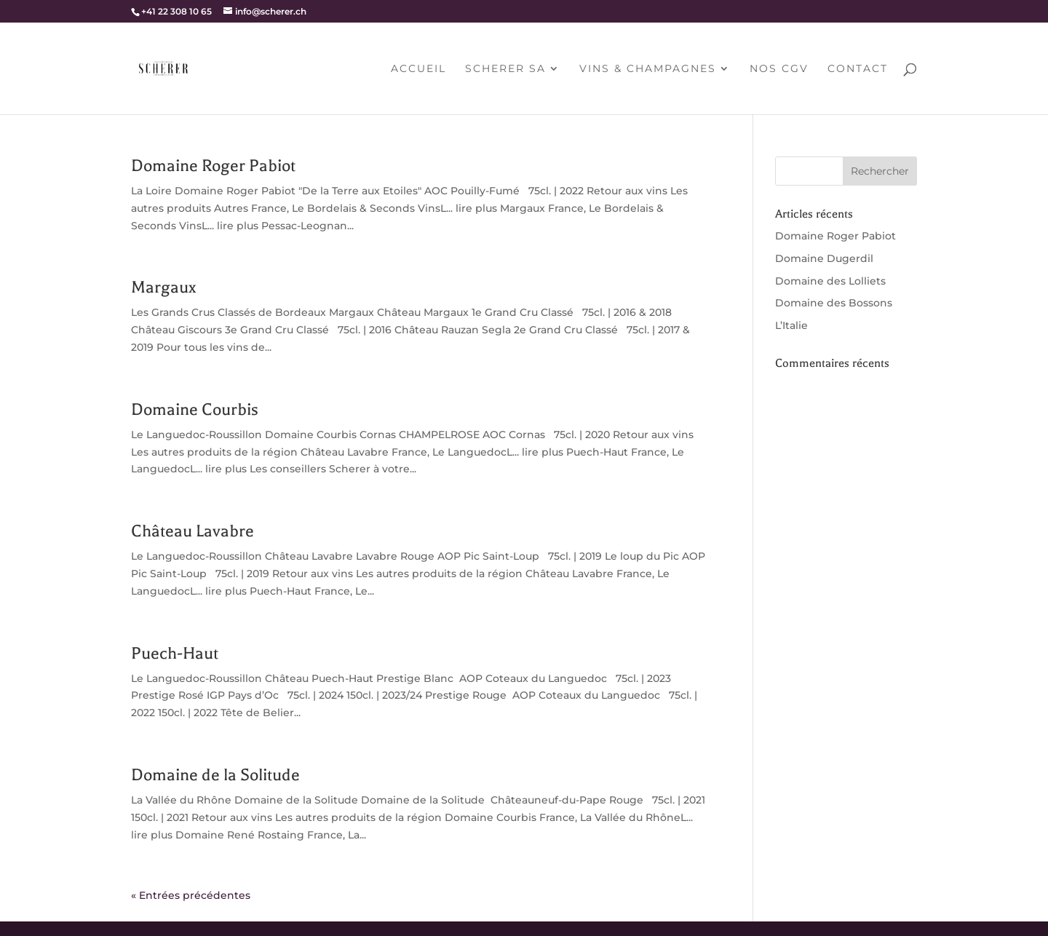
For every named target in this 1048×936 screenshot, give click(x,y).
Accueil (418, 69)
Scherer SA (505, 69)
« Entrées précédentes (190, 895)
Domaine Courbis (194, 409)
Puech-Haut (174, 653)
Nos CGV (779, 69)
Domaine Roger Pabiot (213, 165)
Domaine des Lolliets (830, 280)
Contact (857, 69)
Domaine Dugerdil (824, 258)
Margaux (163, 287)
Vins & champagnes (647, 69)
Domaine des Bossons (833, 302)
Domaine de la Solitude (215, 775)
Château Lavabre (192, 531)
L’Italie (791, 325)
